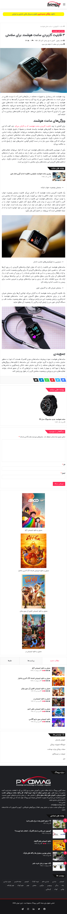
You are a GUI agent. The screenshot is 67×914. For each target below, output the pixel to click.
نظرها (10, 660)
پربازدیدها (31, 660)
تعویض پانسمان (60, 740)
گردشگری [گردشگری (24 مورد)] (48, 889)
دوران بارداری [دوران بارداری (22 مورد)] (7, 881)
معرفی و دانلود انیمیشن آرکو (33, 530)
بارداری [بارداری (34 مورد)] (54, 881)
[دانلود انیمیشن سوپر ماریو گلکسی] (58, 722)
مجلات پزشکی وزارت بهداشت (56, 749)
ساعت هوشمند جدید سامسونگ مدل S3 (52, 419)
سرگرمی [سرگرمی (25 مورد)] (42, 885)
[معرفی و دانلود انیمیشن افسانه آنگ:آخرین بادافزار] (33, 567)
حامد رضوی (59, 41)
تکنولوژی (56, 26)
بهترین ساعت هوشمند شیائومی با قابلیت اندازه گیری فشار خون (30, 174)
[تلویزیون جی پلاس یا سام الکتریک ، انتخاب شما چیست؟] (59, 834)
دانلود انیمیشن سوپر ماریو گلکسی (39, 719)
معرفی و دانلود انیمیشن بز (33, 651)
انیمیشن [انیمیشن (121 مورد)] (61, 881)
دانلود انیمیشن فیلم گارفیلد (42, 841)
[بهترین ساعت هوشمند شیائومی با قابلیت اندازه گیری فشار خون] (59, 176)
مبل (64, 759)
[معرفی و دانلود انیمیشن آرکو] (33, 527)
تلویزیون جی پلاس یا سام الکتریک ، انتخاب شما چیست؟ (33, 831)
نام (63, 464)
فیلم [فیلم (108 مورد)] (28, 885)
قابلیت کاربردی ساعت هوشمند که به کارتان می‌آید (33, 126)
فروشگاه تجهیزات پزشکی (57, 744)
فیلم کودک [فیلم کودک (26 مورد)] (20, 885)
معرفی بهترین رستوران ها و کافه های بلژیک (37, 853)
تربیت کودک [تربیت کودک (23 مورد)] (35, 881)
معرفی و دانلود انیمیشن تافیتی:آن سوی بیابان (33, 611)
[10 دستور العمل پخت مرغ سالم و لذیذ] (59, 824)
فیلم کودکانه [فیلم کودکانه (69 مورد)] (10, 885)
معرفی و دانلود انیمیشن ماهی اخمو (39, 709)
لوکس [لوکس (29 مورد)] (62, 889)
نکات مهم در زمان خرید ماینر (41, 863)
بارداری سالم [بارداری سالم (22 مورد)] (45, 881)
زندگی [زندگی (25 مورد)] (56, 885)
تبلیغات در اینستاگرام (58, 754)
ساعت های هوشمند (46, 26)
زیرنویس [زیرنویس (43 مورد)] (49, 885)
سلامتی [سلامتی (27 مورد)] (34, 885)
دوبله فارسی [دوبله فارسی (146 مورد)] (17, 881)
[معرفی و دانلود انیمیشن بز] (33, 648)
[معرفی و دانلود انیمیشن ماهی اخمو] (58, 712)
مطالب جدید (54, 660)
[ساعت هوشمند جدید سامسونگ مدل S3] (49, 405)
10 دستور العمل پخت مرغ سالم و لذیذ (38, 821)
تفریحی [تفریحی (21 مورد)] (26, 881)
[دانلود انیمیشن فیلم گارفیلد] (59, 845)
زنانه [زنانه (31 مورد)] (63, 885)
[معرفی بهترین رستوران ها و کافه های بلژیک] (59, 856)
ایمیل (63, 473)
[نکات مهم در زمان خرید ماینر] (59, 866)
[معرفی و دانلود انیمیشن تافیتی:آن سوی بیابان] (33, 608)
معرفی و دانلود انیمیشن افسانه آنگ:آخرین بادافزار (33, 571)
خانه (62, 26)
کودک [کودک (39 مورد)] (56, 889)
